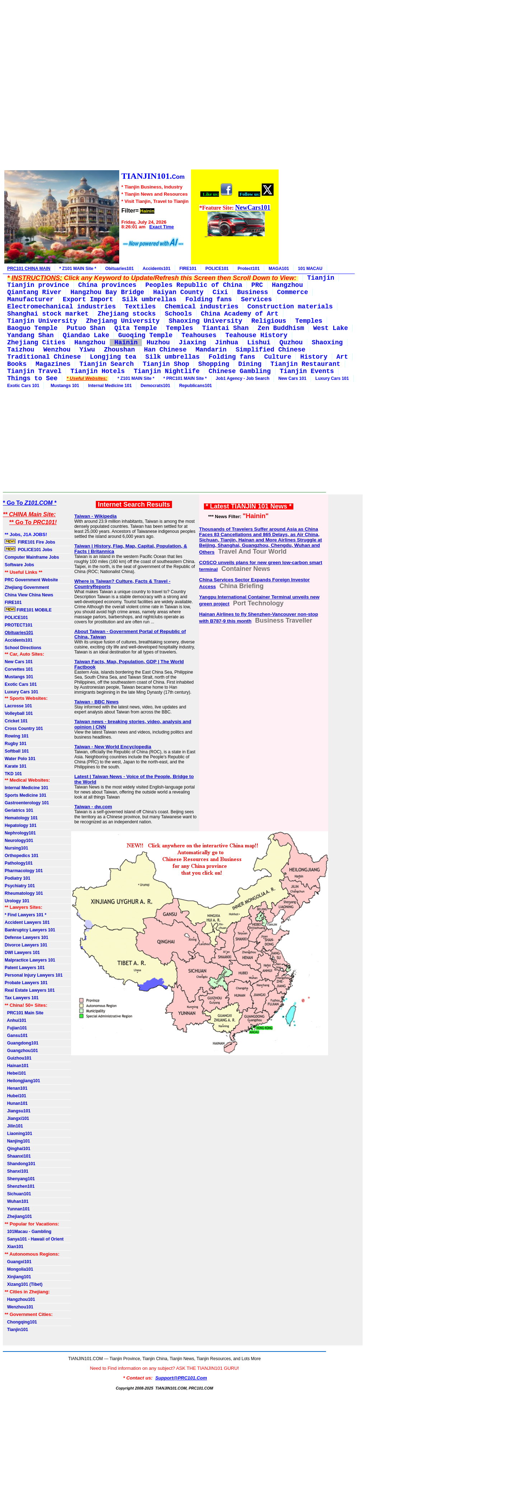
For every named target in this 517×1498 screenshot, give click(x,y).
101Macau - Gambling (28, 1231)
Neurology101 (19, 840)
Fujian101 (16, 1028)
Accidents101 (156, 268)
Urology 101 (17, 900)
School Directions (23, 647)
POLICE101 (217, 268)
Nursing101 (16, 848)
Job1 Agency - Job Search (243, 378)
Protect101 (249, 268)
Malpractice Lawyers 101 (30, 960)
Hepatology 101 (21, 825)
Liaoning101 (18, 1133)
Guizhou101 (18, 1058)
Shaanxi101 (18, 1156)
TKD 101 (13, 773)
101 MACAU (310, 268)
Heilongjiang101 (22, 1080)
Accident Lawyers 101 (27, 922)
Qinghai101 (17, 1148)
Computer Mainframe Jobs (32, 557)
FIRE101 (188, 268)
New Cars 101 (292, 378)
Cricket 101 (16, 721)
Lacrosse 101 (18, 705)
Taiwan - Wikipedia (95, 516)
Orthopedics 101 (21, 855)
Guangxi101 (18, 1261)
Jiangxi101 (17, 1118)
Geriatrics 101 (19, 810)
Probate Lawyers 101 (26, 982)
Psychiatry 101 (20, 885)
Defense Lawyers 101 (26, 937)
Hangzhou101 (20, 1299)
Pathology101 (19, 863)
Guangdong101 (21, 1043)
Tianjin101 (16, 1329)
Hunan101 (16, 1103)
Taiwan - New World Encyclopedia (112, 746)
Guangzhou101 (21, 1050)
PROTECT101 (18, 625)
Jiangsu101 (18, 1110)
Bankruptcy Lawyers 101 (30, 929)
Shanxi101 (16, 1171)
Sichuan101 (18, 1193)
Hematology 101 (21, 817)
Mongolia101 (19, 1269)
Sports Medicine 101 (25, 795)
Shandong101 (20, 1163)
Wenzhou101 (19, 1306)
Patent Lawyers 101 (25, 967)
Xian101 (14, 1246)
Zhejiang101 (18, 1216)
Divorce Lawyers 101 (26, 945)
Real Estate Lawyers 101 (30, 990)
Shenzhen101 (19, 1186)
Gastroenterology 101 (27, 802)
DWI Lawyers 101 (22, 952)
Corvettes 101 (19, 669)
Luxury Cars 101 (332, 378)
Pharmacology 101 (24, 870)
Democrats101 (155, 385)
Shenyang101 (20, 1178)
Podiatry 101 (17, 878)
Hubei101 (15, 1095)
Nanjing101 (17, 1141)
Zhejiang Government (27, 587)
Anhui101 (15, 1020)
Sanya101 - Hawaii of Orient (34, 1239)
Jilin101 (14, 1126)
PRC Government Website (31, 579)
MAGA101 (279, 268)
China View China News (29, 594)
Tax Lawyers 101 (22, 997)
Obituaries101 (119, 268)
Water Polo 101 (20, 758)
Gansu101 (16, 1035)
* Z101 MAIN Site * (77, 268)
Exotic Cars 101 (23, 385)
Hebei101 (15, 1073)
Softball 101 (17, 751)
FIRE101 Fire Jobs (30, 542)
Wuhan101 (16, 1201)
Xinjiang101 (18, 1276)
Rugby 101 (16, 743)
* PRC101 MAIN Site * (185, 378)
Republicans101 (195, 385)
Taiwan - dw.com (93, 806)
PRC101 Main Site (24, 1012)
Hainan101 (17, 1065)
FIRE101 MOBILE (28, 610)
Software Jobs (20, 564)
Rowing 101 (17, 736)
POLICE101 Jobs (29, 549)
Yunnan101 (17, 1208)
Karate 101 (16, 766)
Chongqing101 (21, 1322)
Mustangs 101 (63, 385)
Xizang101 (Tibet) (23, 1284)
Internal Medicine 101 (109, 385)
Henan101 (16, 1088)
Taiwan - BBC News (96, 701)
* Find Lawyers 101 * (25, 914)
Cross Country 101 (24, 728)
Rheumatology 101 (24, 893)
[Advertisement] (141, 86)
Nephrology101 (20, 833)
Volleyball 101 (19, 713)
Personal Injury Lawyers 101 (33, 975)
